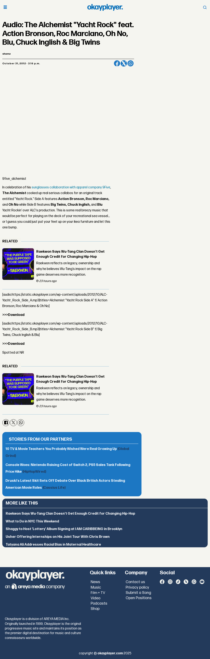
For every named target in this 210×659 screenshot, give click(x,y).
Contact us (135, 582)
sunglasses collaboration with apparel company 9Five (71, 187)
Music (96, 587)
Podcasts (99, 603)
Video (95, 598)
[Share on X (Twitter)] (124, 63)
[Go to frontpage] (105, 7)
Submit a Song (138, 593)
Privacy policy (137, 587)
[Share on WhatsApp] (130, 63)
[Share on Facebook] (117, 63)
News (95, 582)
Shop (95, 609)
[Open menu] (5, 7)
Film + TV (98, 593)
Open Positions (139, 598)
